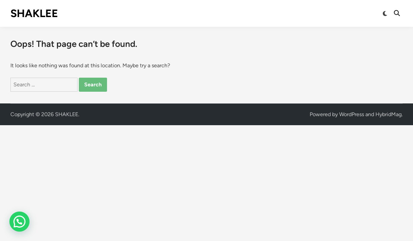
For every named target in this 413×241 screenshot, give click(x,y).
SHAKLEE (34, 13)
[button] (19, 222)
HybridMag (388, 114)
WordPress (351, 114)
